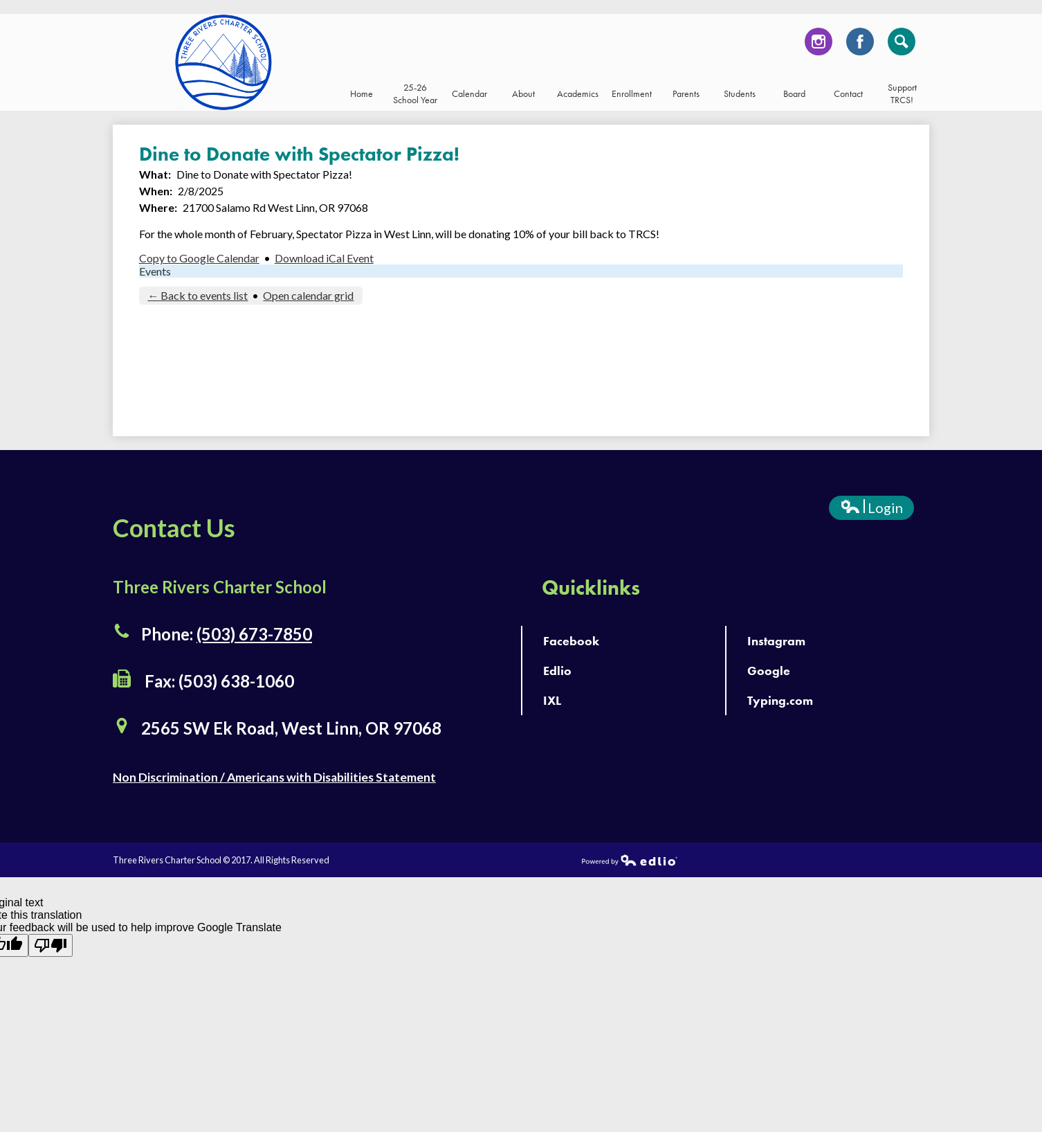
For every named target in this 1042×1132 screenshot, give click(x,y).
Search (901, 45)
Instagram (818, 45)
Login (871, 509)
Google (768, 671)
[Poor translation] (50, 945)
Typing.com (780, 700)
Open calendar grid (308, 295)
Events (155, 271)
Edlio (557, 671)
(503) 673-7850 (254, 634)
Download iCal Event (324, 257)
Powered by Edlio (629, 860)
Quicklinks (591, 587)
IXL (552, 700)
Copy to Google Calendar (199, 257)
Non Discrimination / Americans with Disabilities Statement (274, 777)
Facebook (860, 45)
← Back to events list (197, 295)
